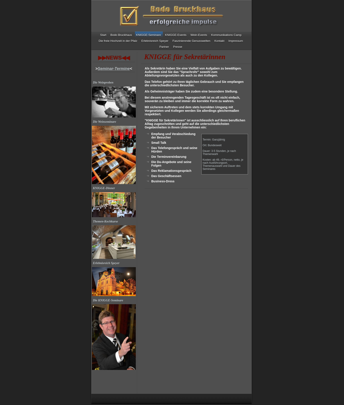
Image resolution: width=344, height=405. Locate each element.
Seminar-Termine (114, 68)
